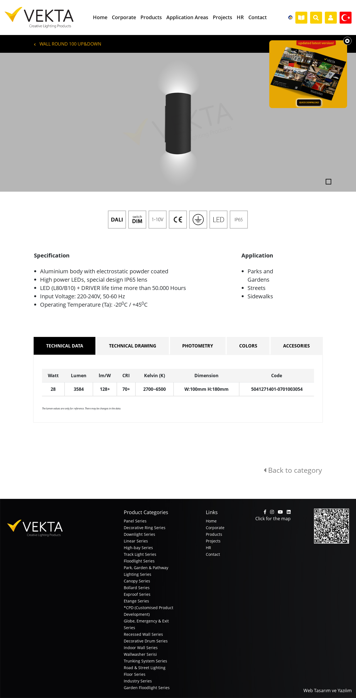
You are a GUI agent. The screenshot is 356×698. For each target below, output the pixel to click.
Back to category (293, 470)
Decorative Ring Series (144, 527)
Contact (213, 554)
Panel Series (135, 521)
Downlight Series (139, 534)
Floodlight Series (139, 561)
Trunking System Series (145, 661)
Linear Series (136, 541)
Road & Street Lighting (144, 667)
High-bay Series (138, 547)
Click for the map (273, 519)
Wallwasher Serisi (140, 654)
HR (208, 547)
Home (211, 521)
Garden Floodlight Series (147, 687)
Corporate (215, 527)
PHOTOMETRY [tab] (197, 346)
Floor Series (134, 674)
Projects (213, 541)
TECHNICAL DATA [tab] (64, 346)
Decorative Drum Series (146, 641)
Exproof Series (137, 594)
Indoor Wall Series (141, 647)
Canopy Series (137, 581)
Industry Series (138, 681)
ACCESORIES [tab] (296, 346)
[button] (26, 122)
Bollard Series (137, 587)
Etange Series (136, 601)
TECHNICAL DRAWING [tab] (132, 346)
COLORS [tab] (248, 346)
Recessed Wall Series (143, 634)
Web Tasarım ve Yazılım (327, 690)
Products (214, 534)
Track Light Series (140, 554)
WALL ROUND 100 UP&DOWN (67, 44)
